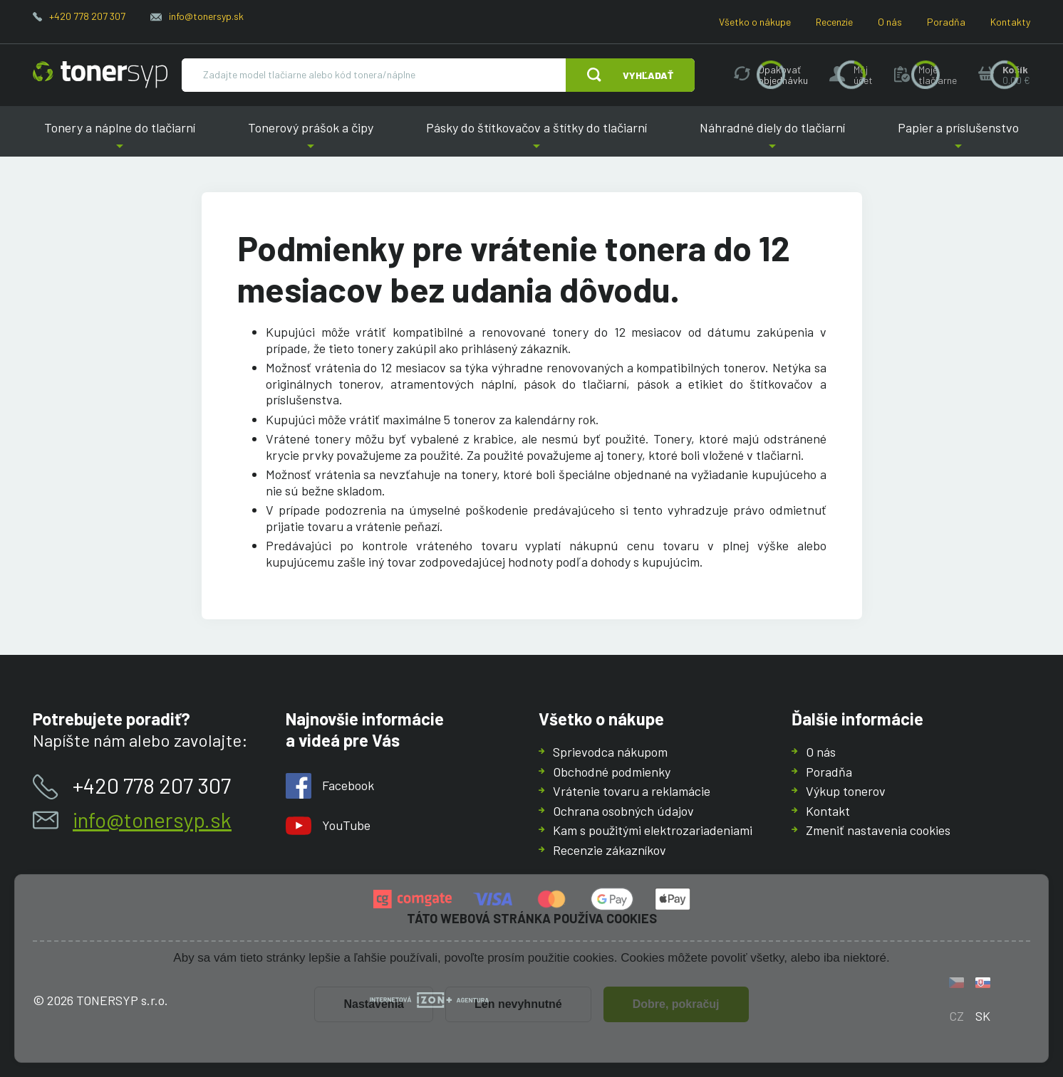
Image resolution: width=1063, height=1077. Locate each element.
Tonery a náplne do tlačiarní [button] (120, 138)
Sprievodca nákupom (610, 752)
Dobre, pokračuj (676, 1004)
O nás (890, 22)
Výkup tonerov (846, 791)
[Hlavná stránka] (100, 74)
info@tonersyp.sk (206, 16)
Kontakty (1010, 22)
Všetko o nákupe (755, 22)
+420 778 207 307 (87, 16)
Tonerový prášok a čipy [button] (311, 138)
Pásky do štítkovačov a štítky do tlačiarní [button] (536, 138)
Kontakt (828, 811)
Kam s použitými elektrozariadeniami (652, 830)
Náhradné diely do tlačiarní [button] (772, 138)
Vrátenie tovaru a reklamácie (631, 791)
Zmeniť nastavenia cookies (878, 830)
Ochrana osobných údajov (623, 811)
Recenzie (834, 22)
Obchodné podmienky (611, 771)
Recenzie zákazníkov (609, 850)
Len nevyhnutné (518, 1004)
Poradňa (946, 22)
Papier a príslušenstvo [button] (958, 138)
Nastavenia (373, 1004)
